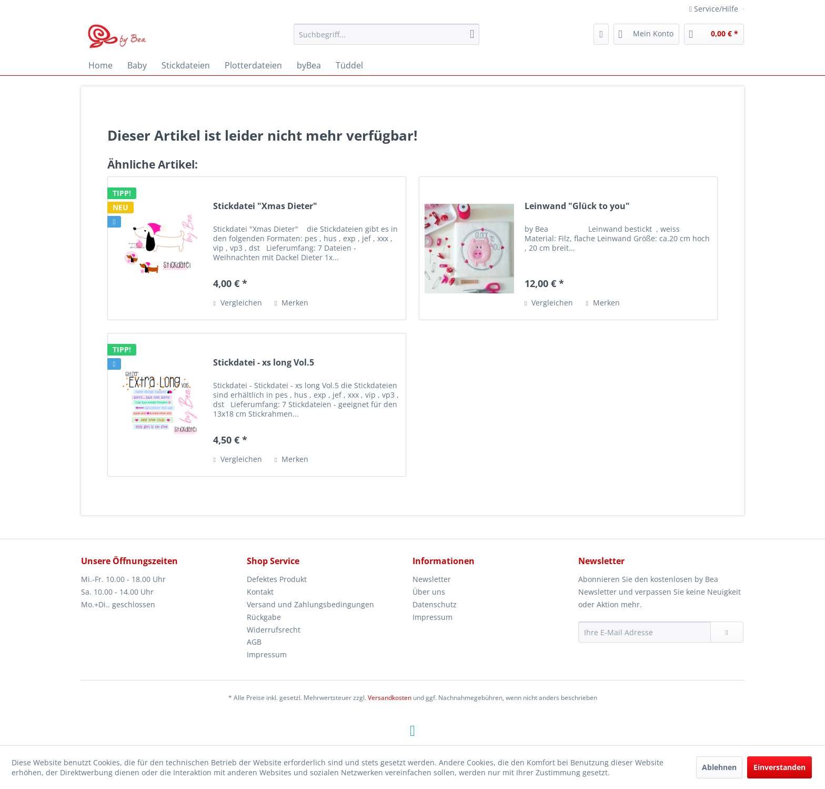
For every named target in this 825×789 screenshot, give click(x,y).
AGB (254, 642)
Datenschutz (435, 604)
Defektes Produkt (277, 579)
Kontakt (260, 592)
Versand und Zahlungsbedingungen (310, 604)
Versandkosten (389, 697)
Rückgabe (264, 617)
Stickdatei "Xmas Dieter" (265, 206)
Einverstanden (779, 767)
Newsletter (432, 579)
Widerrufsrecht (273, 630)
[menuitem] (386, 34)
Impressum (267, 654)
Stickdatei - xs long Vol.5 (263, 362)
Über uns (429, 592)
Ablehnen (719, 767)
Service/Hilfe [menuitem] (714, 9)
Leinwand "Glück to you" (577, 206)
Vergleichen (237, 303)
